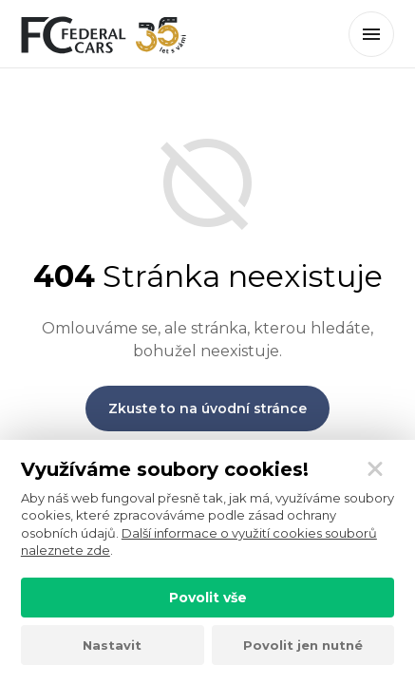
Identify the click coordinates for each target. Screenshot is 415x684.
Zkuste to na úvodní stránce (207, 408)
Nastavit (112, 645)
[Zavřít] (375, 469)
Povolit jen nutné (303, 645)
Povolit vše (208, 597)
